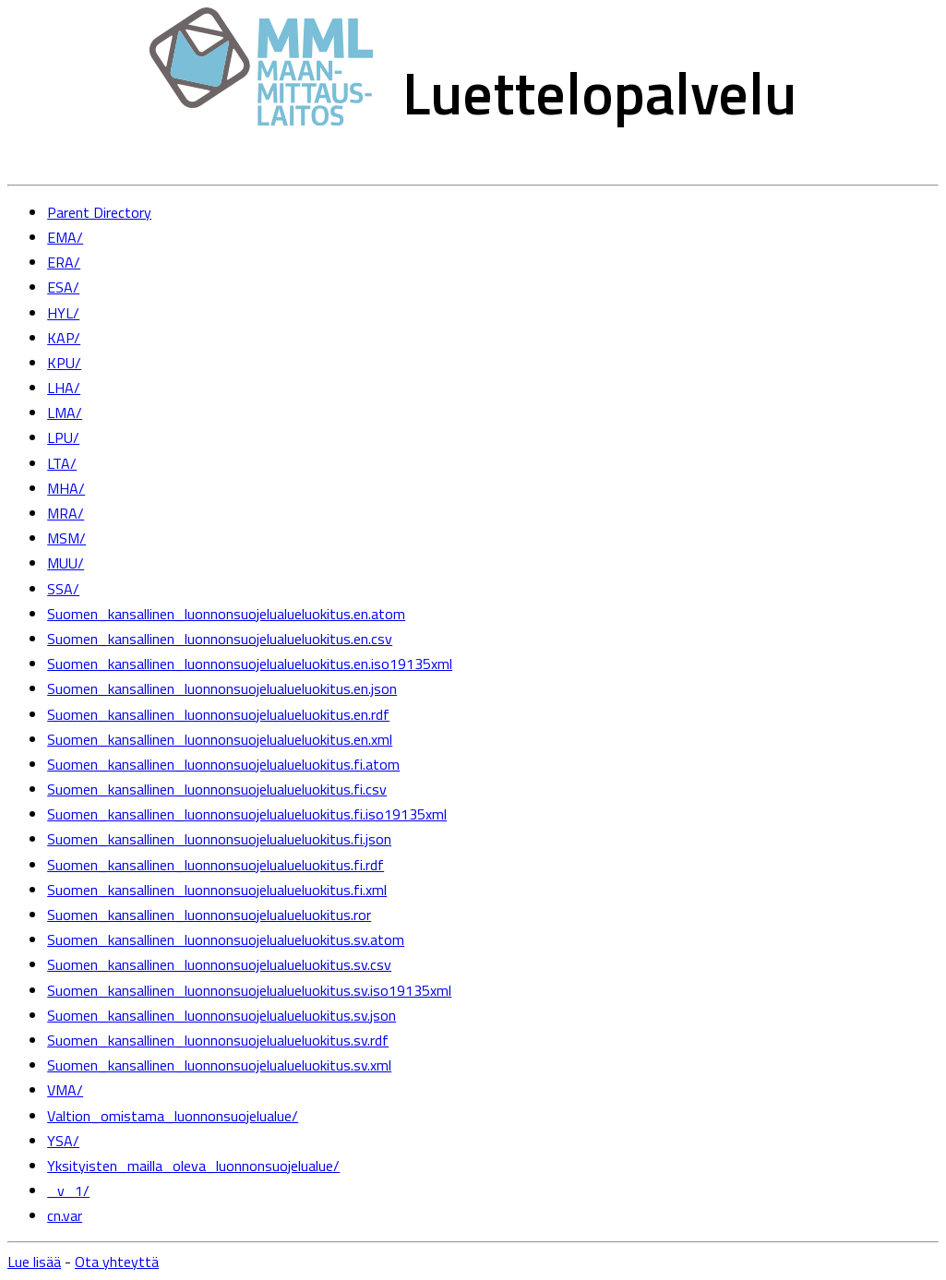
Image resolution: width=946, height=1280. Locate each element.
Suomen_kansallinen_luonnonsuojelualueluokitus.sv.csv (219, 964)
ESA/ (63, 287)
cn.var (64, 1215)
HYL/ (63, 313)
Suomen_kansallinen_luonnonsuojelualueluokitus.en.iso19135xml (249, 663)
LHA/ (63, 388)
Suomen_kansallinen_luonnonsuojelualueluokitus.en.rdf (218, 714)
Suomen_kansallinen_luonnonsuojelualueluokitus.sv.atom (225, 939)
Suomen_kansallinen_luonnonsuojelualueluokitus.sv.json (221, 1015)
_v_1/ (68, 1190)
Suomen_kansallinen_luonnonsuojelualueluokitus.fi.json (219, 839)
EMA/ (65, 237)
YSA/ (63, 1141)
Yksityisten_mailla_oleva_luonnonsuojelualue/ (193, 1165)
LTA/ (62, 463)
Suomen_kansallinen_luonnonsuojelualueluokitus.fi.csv (217, 789)
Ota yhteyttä (117, 1261)
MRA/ (65, 513)
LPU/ (63, 437)
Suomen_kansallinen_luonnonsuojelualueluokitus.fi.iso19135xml (247, 814)
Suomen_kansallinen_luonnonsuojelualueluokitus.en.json (222, 688)
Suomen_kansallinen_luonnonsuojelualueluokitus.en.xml (219, 739)
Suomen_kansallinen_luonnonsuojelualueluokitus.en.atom (226, 614)
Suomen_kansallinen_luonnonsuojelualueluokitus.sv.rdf (218, 1040)
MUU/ (65, 563)
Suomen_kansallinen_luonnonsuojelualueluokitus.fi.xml (217, 890)
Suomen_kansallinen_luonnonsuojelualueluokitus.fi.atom (223, 764)
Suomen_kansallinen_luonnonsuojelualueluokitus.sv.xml (219, 1065)
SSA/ (63, 589)
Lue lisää (34, 1261)
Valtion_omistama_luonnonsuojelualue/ (172, 1116)
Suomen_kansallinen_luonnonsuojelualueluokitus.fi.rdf (215, 865)
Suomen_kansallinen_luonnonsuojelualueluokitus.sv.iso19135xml (249, 990)
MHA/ (66, 488)
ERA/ (63, 262)
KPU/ (64, 363)
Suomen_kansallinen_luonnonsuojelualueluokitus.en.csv (219, 639)
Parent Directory (99, 212)
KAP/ (63, 338)
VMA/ (65, 1090)
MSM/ (66, 538)
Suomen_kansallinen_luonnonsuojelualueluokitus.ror (209, 914)
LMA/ (64, 412)
